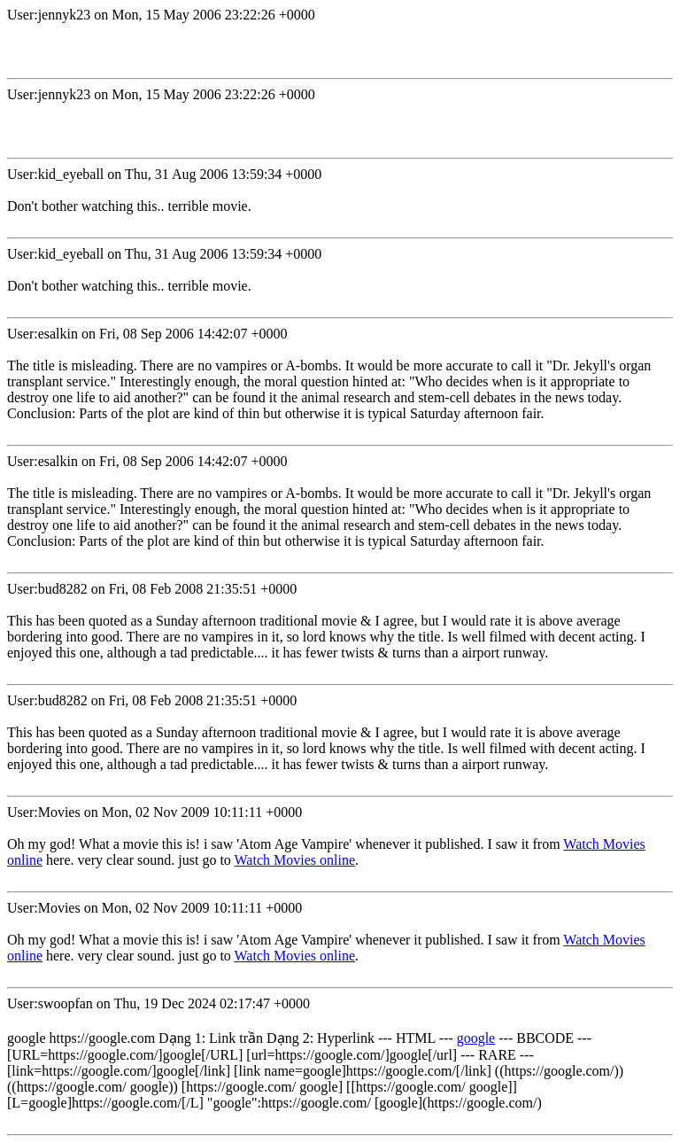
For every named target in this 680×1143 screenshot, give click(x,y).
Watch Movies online (295, 859)
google (476, 1038)
